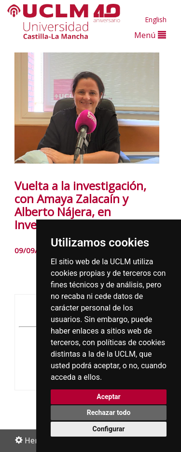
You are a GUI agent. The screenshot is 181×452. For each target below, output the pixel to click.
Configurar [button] (109, 429)
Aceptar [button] (109, 396)
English (156, 19)
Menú (150, 34)
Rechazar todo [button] (109, 412)
